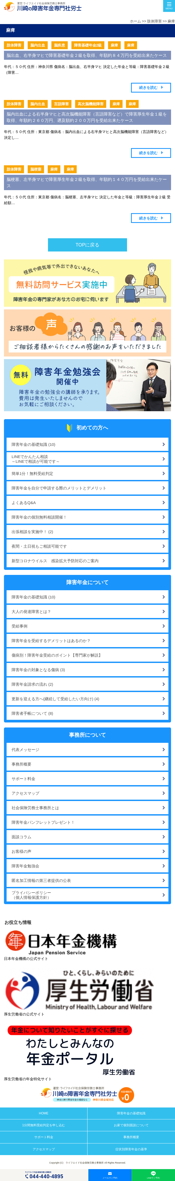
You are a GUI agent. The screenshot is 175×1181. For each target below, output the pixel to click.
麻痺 (171, 21)
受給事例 (19, 626)
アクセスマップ (25, 793)
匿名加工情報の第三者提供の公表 (41, 880)
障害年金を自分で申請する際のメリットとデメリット (59, 488)
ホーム (135, 21)
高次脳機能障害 (91, 104)
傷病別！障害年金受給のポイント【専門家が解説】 (57, 655)
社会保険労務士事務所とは (35, 807)
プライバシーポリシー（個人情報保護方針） (31, 895)
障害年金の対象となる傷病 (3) (38, 669)
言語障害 (61, 104)
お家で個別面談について (131, 1125)
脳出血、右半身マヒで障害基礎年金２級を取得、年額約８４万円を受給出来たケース (87, 55)
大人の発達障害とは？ (31, 611)
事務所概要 (21, 764)
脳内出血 (37, 45)
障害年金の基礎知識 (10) (33, 444)
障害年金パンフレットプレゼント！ (43, 822)
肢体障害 (154, 21)
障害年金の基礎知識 (131, 1113)
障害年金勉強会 (25, 866)
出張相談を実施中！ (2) (32, 531)
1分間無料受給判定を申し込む (43, 1125)
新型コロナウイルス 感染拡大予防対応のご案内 (55, 561)
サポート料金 (23, 778)
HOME (43, 1113)
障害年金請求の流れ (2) (32, 684)
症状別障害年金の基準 (131, 1149)
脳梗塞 (35, 169)
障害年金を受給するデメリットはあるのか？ (51, 640)
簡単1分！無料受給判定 (32, 473)
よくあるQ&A (24, 502)
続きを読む (148, 87)
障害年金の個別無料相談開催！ (39, 517)
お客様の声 (21, 851)
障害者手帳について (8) (32, 713)
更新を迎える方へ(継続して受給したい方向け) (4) (55, 699)
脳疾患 (59, 45)
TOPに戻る (88, 245)
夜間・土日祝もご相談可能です (39, 546)
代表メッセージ (25, 749)
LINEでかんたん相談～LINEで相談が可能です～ (36, 459)
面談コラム (21, 837)
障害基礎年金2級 (88, 45)
